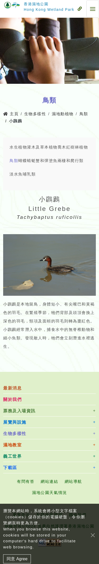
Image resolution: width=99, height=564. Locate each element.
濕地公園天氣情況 (49, 492)
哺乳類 (29, 174)
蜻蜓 (31, 160)
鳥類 (83, 114)
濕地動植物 (63, 114)
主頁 (10, 114)
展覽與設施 (14, 422)
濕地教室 (12, 445)
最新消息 (12, 388)
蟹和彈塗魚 (47, 160)
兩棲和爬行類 (71, 160)
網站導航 (73, 481)
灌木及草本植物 (42, 147)
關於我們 (12, 399)
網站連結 (49, 481)
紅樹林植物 (77, 147)
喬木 (62, 147)
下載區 (10, 467)
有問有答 (25, 481)
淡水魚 (16, 174)
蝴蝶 (22, 160)
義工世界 (12, 456)
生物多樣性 (35, 114)
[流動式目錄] (80, 9)
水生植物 (18, 147)
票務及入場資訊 (19, 411)
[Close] (93, 545)
